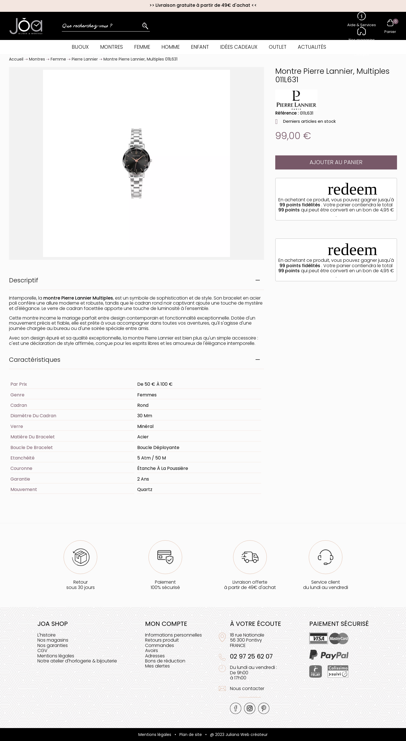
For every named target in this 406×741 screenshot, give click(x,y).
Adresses (155, 656)
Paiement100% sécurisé (165, 584)
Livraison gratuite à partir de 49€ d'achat (202, 5)
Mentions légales (55, 656)
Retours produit (162, 640)
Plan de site (190, 734)
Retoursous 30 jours (80, 584)
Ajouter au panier (336, 162)
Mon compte (166, 623)
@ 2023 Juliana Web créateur (239, 734)
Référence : (287, 113)
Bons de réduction (165, 661)
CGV (42, 650)
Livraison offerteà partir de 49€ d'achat (250, 584)
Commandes (159, 645)
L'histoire (46, 635)
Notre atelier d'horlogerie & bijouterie (77, 661)
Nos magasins (52, 640)
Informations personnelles (173, 635)
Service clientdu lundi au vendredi (325, 584)
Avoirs (151, 650)
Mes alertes (157, 666)
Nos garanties (52, 645)
